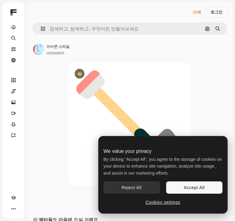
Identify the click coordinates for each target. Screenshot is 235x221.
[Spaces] (13, 91)
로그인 (216, 12)
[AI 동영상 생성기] (13, 113)
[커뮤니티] (13, 60)
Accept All (194, 187)
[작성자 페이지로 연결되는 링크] (38, 49)
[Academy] (13, 198)
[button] (40, 28)
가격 (196, 12)
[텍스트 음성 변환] (13, 124)
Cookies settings (163, 202)
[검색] (13, 38)
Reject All (132, 187)
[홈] (13, 27)
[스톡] (13, 49)
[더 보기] (13, 209)
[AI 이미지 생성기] (13, 102)
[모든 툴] (13, 80)
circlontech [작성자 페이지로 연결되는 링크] (55, 53)
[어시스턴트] (13, 135)
